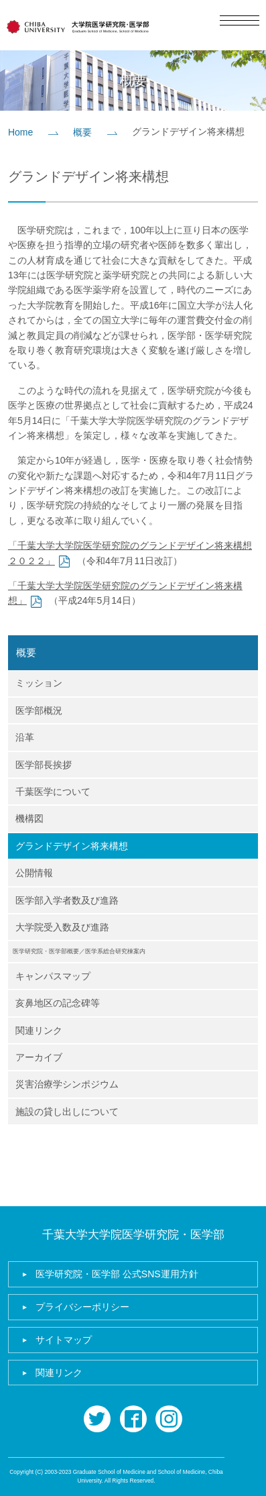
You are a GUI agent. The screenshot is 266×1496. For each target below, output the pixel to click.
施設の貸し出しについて (67, 1111)
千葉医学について (52, 791)
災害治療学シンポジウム (67, 1084)
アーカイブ (38, 1057)
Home (20, 132)
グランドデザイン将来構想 (71, 846)
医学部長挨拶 (43, 764)
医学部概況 (38, 710)
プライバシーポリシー (82, 1306)
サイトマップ (64, 1339)
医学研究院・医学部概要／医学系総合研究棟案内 (79, 951)
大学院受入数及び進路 (62, 927)
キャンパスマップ (52, 976)
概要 (82, 132)
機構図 (29, 818)
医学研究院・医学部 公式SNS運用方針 (117, 1274)
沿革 (24, 737)
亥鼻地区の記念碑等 (57, 1003)
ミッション (38, 683)
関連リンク (38, 1030)
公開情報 (34, 872)
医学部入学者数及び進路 (67, 900)
